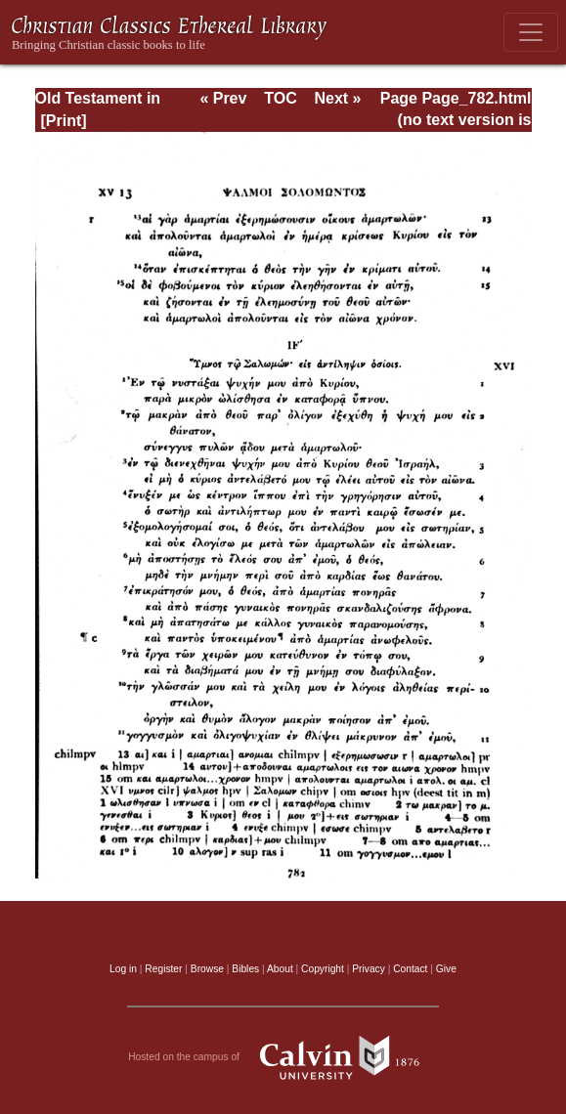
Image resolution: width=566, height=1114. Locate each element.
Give (446, 969)
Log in (123, 969)
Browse (207, 969)
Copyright (322, 969)
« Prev (222, 98)
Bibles (245, 969)
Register (163, 969)
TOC (280, 98)
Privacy (368, 969)
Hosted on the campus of (283, 1057)
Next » (337, 98)
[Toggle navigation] (530, 32)
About (280, 969)
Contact (410, 969)
